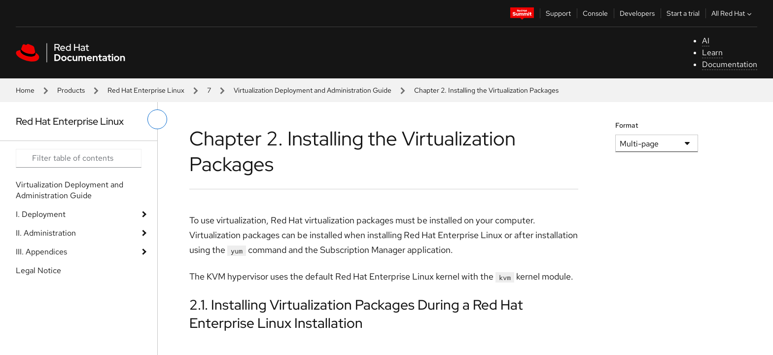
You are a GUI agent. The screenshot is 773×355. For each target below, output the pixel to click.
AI (705, 41)
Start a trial (683, 13)
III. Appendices (41, 252)
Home (25, 90)
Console (595, 13)
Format (626, 125)
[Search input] (78, 158)
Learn (712, 52)
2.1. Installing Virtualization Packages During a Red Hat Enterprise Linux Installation (356, 313)
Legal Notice (38, 270)
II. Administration (46, 233)
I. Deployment (41, 214)
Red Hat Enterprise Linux (145, 90)
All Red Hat (732, 13)
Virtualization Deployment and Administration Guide (312, 90)
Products (71, 90)
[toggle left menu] (157, 119)
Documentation (729, 64)
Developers (637, 13)
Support (558, 13)
